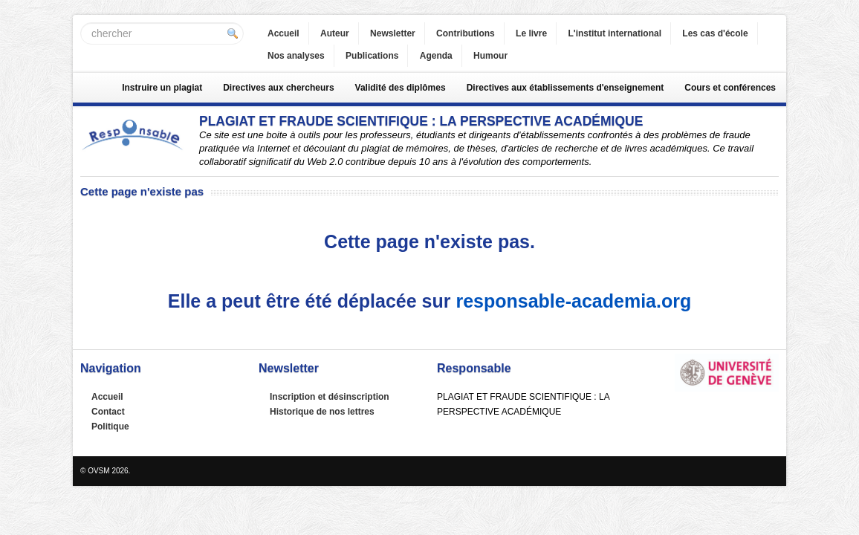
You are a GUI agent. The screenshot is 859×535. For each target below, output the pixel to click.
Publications (372, 56)
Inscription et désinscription (329, 397)
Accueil (283, 33)
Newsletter (392, 33)
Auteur (334, 33)
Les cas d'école (715, 33)
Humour (490, 56)
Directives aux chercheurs (278, 87)
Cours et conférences (730, 87)
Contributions (465, 33)
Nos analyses (296, 56)
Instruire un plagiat (162, 87)
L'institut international (614, 33)
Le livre (531, 33)
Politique (110, 426)
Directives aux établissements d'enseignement (565, 87)
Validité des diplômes (400, 87)
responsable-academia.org (573, 301)
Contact (108, 411)
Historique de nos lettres (322, 411)
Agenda (436, 56)
